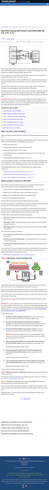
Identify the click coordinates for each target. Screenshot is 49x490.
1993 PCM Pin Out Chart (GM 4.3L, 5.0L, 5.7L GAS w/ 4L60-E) (19, 254)
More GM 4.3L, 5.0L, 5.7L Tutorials (12, 127)
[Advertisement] (24, 16)
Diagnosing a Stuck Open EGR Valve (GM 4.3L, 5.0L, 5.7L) (18, 171)
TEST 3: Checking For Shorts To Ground (13, 122)
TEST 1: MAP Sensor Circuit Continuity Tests (15, 116)
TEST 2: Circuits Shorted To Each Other (13, 119)
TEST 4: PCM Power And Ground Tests (13, 125)
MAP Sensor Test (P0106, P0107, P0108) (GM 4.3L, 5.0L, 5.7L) (19, 174)
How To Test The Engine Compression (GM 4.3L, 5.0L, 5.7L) (18, 177)
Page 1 (3, 38)
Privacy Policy (24, 470)
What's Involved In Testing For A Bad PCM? (14, 113)
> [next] (28, 399)
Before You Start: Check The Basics (12, 110)
